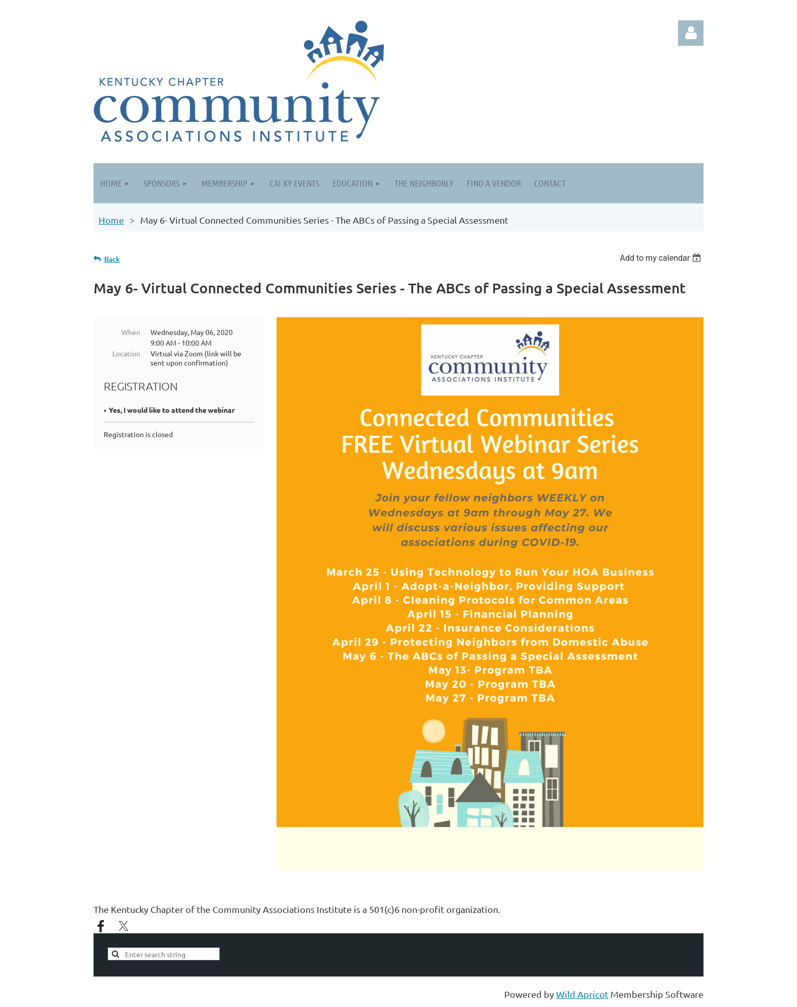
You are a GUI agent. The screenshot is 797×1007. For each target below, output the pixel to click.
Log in (690, 33)
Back (112, 259)
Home (111, 220)
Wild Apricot (582, 994)
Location (126, 353)
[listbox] (661, 258)
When (130, 332)
